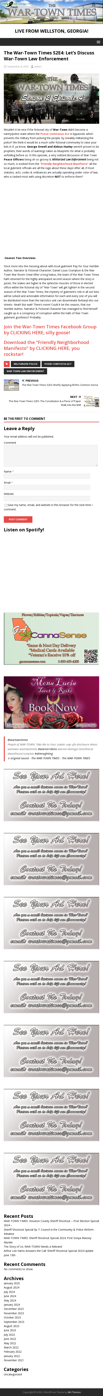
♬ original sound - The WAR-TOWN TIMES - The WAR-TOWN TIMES (49, 758)
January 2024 (12, 1304)
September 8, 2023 (18, 66)
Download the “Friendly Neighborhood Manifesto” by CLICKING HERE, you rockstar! (46, 348)
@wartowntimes (18, 740)
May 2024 (10, 1300)
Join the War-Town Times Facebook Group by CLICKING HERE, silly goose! (50, 329)
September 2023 (14, 1322)
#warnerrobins (47, 749)
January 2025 (12, 1283)
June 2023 (10, 1330)
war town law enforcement (25, 371)
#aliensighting (44, 753)
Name (8, 471)
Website (9, 494)
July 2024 (9, 1292)
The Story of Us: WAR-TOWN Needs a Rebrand (33, 1246)
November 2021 (14, 1360)
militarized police (26, 364)
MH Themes (74, 1392)
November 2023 (14, 1313)
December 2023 (14, 1309)
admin (37, 66)
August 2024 (11, 1287)
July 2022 (9, 1334)
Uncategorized (13, 1374)
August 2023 (11, 1326)
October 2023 (12, 1317)
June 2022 (10, 1339)
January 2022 (12, 1356)
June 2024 (10, 1296)
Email (7, 482)
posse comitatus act (58, 364)
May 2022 (10, 1343)
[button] (97, 42)
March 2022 (11, 1347)
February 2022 (13, 1351)
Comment (10, 442)
